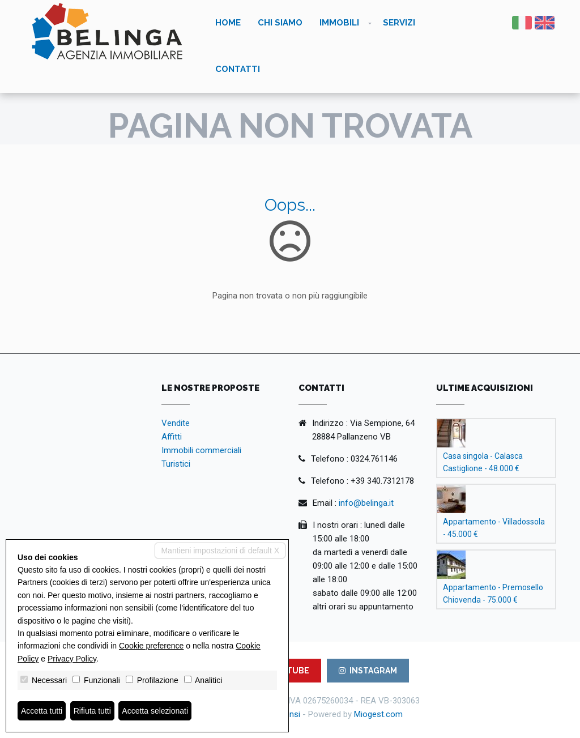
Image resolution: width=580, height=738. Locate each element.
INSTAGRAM (368, 670)
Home (228, 23)
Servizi (399, 23)
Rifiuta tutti (92, 710)
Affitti (171, 437)
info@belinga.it (366, 503)
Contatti (237, 69)
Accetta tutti (41, 710)
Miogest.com (378, 714)
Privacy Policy (72, 658)
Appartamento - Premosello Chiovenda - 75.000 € (493, 593)
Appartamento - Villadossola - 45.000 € (494, 528)
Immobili (339, 23)
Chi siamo (280, 23)
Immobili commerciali (201, 450)
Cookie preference (151, 645)
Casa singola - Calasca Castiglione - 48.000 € (483, 462)
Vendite (175, 423)
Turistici (175, 464)
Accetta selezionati (155, 710)
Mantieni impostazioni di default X (220, 550)
